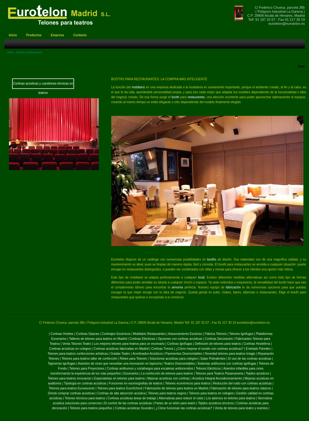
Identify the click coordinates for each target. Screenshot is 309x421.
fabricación (234, 287)
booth (175, 97)
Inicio (10, 52)
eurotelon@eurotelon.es (286, 23)
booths (211, 259)
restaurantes (196, 97)
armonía (177, 287)
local (201, 277)
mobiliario (139, 87)
